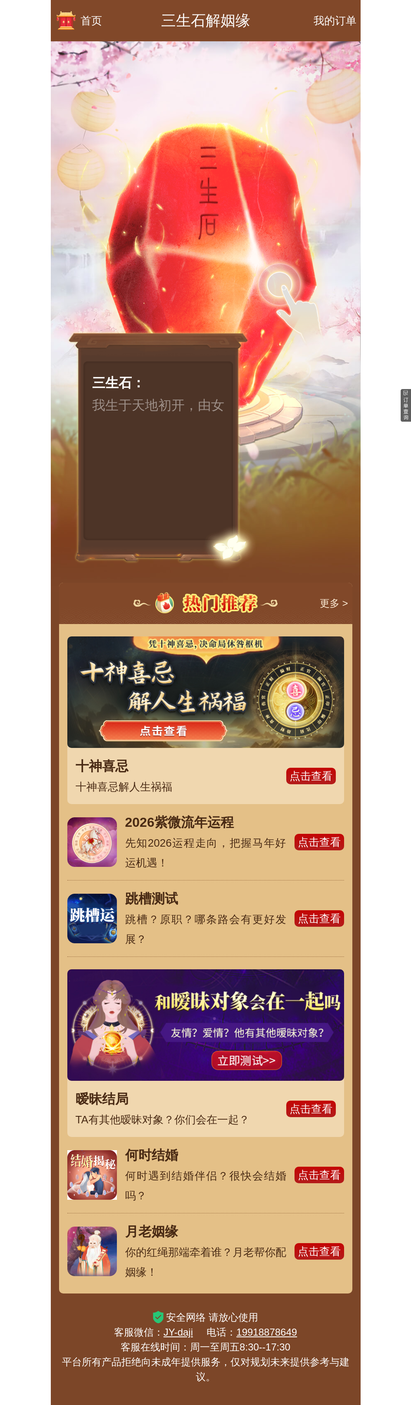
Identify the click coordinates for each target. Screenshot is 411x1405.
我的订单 (335, 20)
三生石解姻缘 (205, 20)
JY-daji (178, 1332)
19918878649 (266, 1332)
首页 (78, 20)
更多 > (334, 603)
